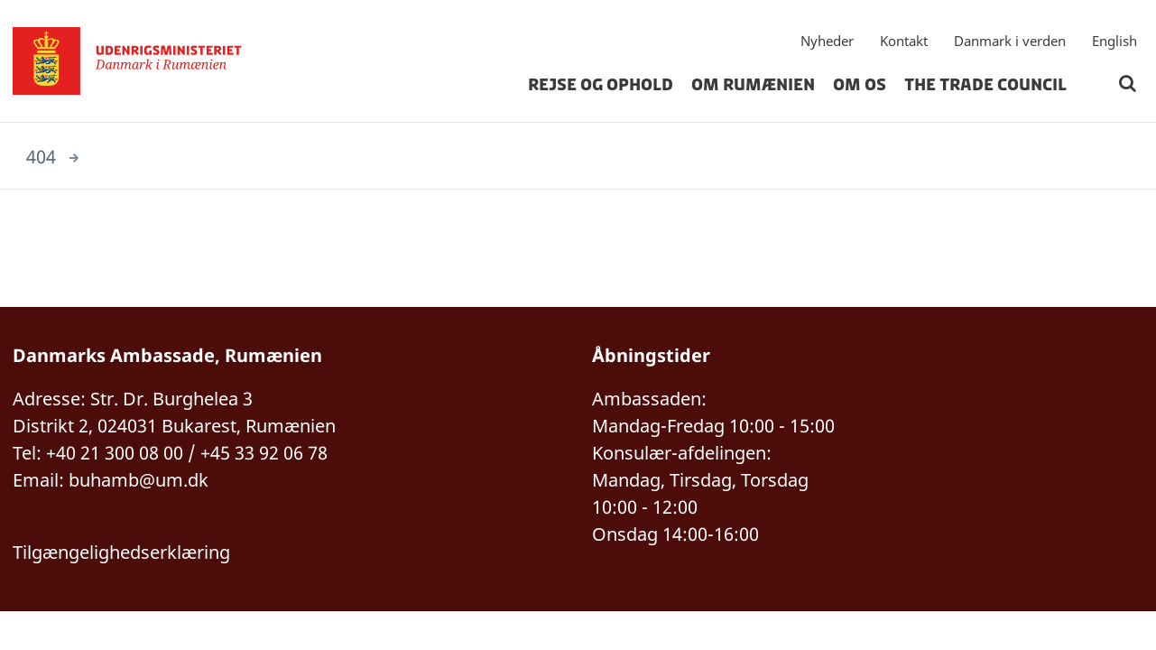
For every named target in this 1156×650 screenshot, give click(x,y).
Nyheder (827, 41)
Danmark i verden (1010, 41)
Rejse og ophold (600, 85)
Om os (859, 85)
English (1114, 41)
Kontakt (904, 41)
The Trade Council (985, 85)
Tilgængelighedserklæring (121, 552)
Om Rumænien (753, 85)
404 (41, 156)
